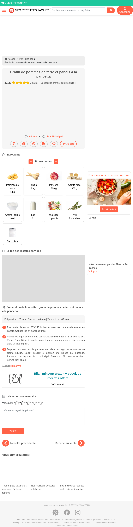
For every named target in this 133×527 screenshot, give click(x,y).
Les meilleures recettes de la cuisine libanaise (71, 464)
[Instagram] (77, 496)
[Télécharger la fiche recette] (44, 144)
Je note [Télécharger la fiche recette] (68, 144)
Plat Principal (26, 59)
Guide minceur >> (15, 2)
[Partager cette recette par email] (14, 144)
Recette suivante (70, 443)
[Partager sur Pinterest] (34, 144)
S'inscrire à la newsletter (66, 508)
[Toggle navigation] (4, 10)
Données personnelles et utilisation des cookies (38, 502)
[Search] (111, 10)
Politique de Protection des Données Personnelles (36, 505)
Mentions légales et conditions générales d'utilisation (88, 502)
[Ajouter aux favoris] (54, 144)
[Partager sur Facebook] (24, 144)
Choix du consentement (105, 505)
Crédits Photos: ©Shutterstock (76, 505)
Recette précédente (19, 443)
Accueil (10, 59)
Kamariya (15, 366)
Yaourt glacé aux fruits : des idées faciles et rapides (14, 468)
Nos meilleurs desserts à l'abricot (43, 464)
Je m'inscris (109, 209)
